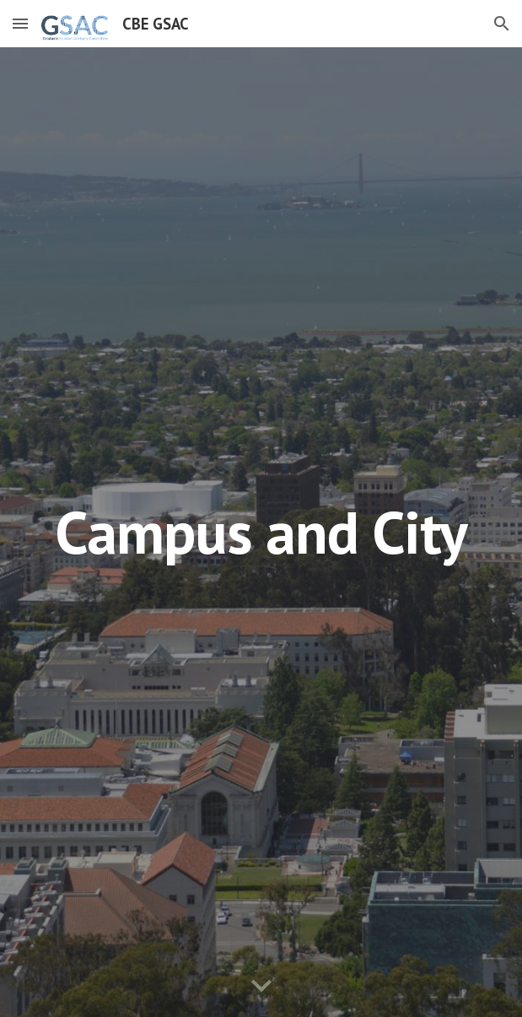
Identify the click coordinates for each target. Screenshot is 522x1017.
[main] (261, 532)
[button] (20, 23)
